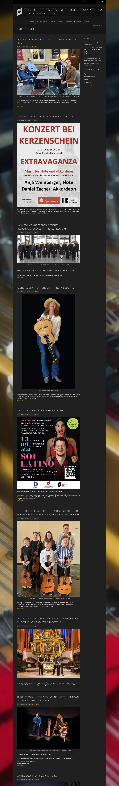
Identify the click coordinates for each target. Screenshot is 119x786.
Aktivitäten (60, 21)
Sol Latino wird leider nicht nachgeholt (42, 410)
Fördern (79, 21)
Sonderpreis (87, 82)
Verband (52, 21)
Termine (45, 21)
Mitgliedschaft (70, 21)
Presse (86, 79)
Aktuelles (39, 21)
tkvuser (29, 46)
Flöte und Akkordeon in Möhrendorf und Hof (45, 116)
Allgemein (36, 46)
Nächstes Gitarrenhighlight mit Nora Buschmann (47, 287)
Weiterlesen (20, 106)
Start (32, 21)
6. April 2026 (21, 291)
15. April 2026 (22, 46)
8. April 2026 (21, 120)
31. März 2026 (22, 704)
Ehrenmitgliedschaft (89, 76)
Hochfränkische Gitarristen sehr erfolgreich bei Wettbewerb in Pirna (93, 49)
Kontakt (86, 21)
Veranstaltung (88, 85)
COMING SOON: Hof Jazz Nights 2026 (37, 775)
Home (94, 25)
